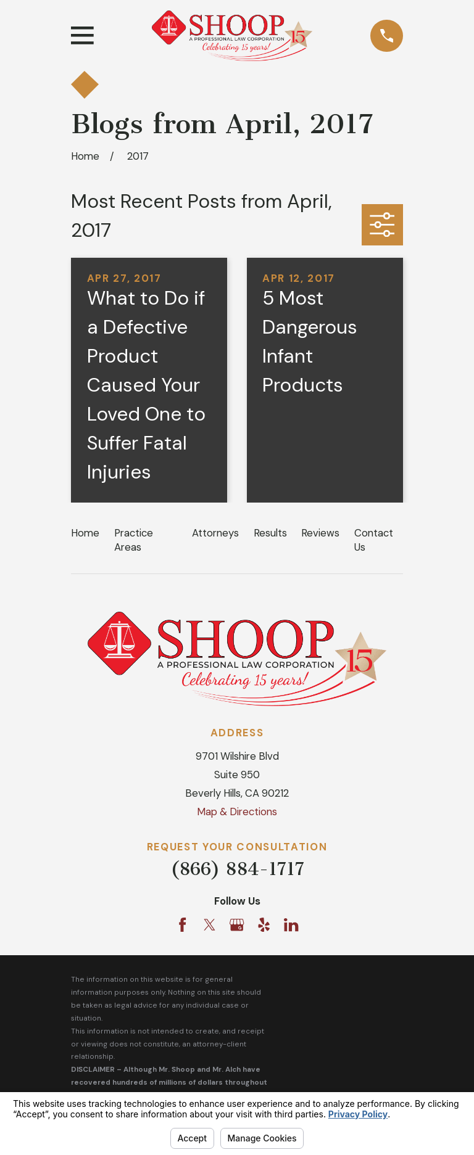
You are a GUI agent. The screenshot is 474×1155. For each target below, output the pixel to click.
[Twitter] (209, 925)
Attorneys (215, 533)
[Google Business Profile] (237, 925)
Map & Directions (237, 811)
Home (85, 533)
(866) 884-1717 (237, 868)
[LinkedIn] (291, 925)
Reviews (320, 533)
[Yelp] (264, 925)
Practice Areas (133, 540)
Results (270, 533)
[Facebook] (182, 925)
